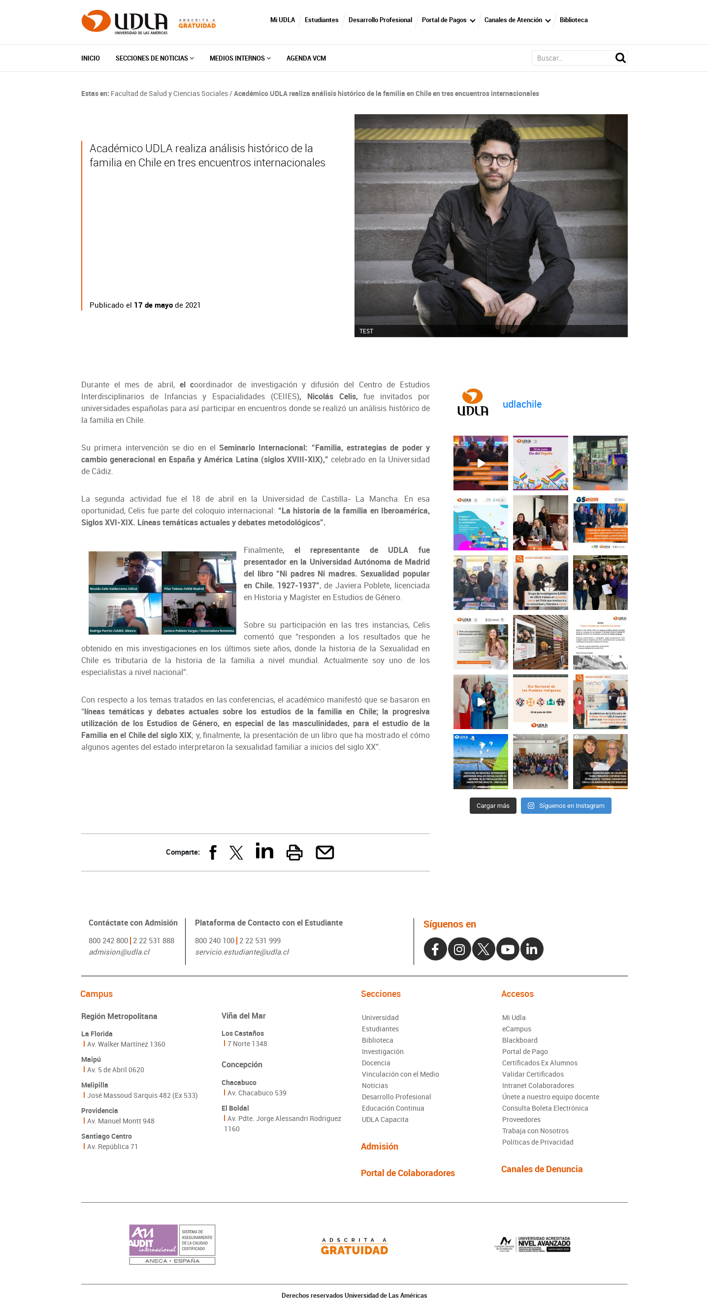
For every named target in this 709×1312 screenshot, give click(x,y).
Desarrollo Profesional (380, 19)
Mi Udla (514, 1017)
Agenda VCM (306, 58)
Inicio (90, 58)
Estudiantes (322, 19)
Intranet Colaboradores (538, 1085)
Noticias (375, 1085)
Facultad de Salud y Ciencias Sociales (169, 93)
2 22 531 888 (153, 940)
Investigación (383, 1051)
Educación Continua (393, 1108)
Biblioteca (574, 19)
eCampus (516, 1028)
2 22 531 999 (260, 940)
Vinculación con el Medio (400, 1074)
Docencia (376, 1062)
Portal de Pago (525, 1051)
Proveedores (521, 1119)
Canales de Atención (513, 19)
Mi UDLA (282, 19)
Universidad (380, 1017)
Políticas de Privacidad (538, 1142)
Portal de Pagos (444, 19)
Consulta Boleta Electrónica (545, 1108)
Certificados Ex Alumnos (540, 1062)
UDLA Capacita (385, 1119)
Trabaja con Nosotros (535, 1130)
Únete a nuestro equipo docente (550, 1096)
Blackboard (520, 1040)
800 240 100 (214, 940)
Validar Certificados (533, 1074)
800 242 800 (108, 940)
